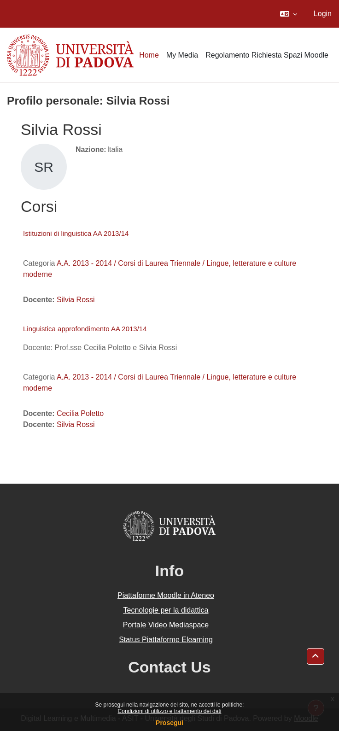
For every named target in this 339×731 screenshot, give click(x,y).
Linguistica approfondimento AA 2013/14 (85, 329)
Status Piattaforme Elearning (166, 639)
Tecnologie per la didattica (165, 610)
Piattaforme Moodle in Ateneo (165, 595)
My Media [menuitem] (182, 55)
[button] (289, 14)
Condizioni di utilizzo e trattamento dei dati (170, 711)
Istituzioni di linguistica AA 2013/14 (76, 233)
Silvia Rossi (76, 300)
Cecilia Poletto (80, 413)
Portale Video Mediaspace (166, 625)
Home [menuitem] (149, 55)
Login (323, 14)
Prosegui (169, 722)
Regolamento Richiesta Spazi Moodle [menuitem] (266, 55)
